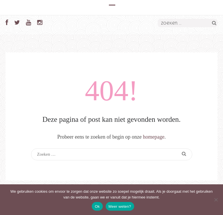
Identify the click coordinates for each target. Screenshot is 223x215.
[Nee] (216, 200)
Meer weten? (120, 206)
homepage (153, 137)
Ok (97, 206)
